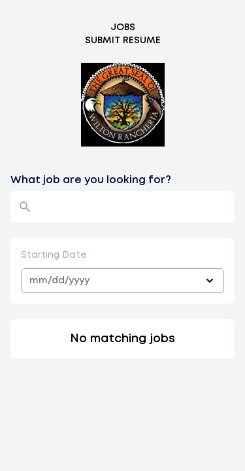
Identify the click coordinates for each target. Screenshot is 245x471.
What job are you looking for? (90, 180)
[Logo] (123, 105)
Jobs (122, 27)
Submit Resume (123, 40)
